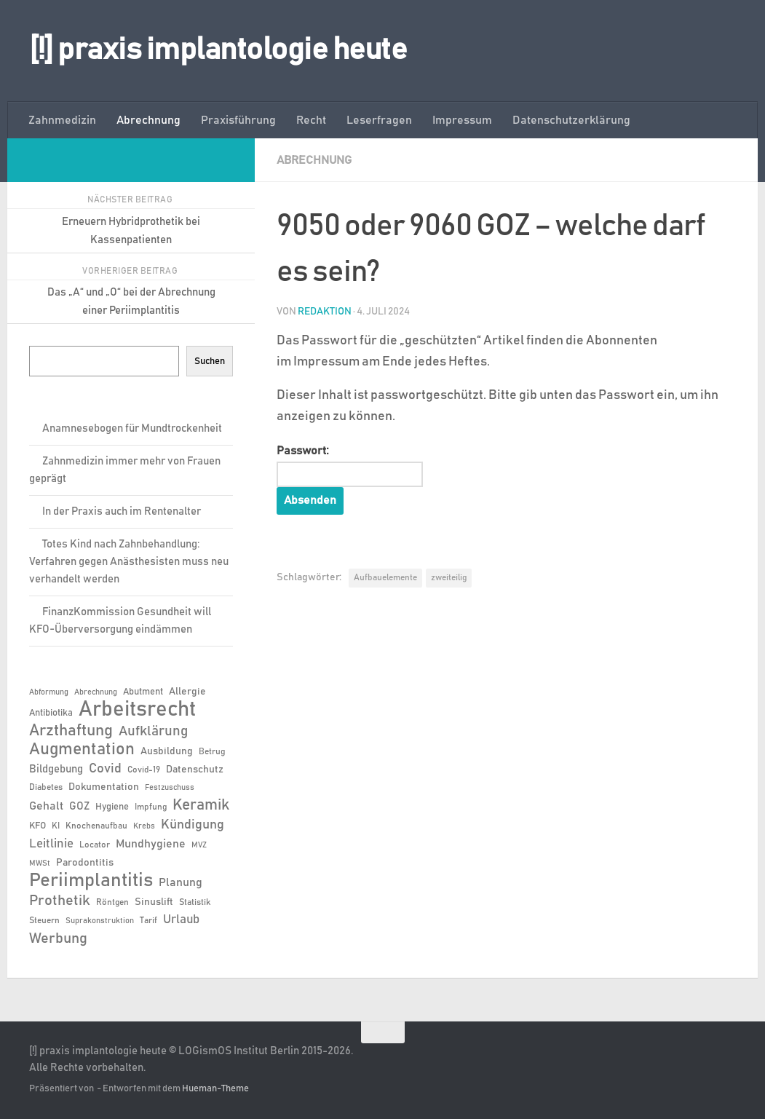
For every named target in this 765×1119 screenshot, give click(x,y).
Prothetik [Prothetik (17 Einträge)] (59, 900)
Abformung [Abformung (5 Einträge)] (48, 692)
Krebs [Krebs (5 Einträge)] (144, 826)
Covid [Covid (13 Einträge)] (105, 768)
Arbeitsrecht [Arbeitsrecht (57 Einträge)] (137, 710)
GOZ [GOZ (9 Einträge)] (79, 806)
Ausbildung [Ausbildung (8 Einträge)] (166, 751)
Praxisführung (238, 120)
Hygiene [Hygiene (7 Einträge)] (112, 807)
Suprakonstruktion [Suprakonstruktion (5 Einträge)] (100, 921)
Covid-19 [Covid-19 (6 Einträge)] (143, 769)
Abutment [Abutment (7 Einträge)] (143, 692)
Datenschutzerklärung (571, 120)
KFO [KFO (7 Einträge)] (37, 826)
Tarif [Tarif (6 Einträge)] (148, 920)
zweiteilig (449, 578)
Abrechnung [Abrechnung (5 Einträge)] (95, 692)
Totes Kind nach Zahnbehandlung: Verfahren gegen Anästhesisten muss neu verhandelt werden (129, 562)
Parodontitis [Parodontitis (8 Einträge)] (85, 863)
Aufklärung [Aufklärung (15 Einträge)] (153, 731)
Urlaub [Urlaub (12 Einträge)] (181, 919)
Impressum (462, 120)
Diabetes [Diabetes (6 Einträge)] (46, 787)
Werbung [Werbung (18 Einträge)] (58, 938)
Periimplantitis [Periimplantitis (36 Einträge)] (91, 881)
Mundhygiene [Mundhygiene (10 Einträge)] (151, 844)
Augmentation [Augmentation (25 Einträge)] (82, 749)
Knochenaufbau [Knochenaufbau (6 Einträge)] (96, 825)
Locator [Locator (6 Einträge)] (94, 844)
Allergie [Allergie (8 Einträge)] (187, 692)
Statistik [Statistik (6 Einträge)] (194, 902)
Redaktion (325, 312)
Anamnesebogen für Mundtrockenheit (132, 428)
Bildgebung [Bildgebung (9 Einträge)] (56, 769)
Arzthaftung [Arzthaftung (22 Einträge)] (71, 730)
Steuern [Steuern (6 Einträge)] (44, 920)
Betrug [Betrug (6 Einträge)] (212, 751)
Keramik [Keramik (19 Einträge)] (201, 805)
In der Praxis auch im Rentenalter (121, 511)
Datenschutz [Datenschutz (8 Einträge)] (194, 769)
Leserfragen (379, 120)
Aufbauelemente (385, 578)
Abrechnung (148, 120)
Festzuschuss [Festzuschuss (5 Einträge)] (169, 787)
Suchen (209, 361)
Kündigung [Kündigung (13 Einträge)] (192, 824)
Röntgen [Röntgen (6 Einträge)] (112, 902)
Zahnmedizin (62, 120)
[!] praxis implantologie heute (218, 50)
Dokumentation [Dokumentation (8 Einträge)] (103, 787)
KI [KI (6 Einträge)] (56, 825)
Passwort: (350, 466)
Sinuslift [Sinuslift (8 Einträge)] (154, 902)
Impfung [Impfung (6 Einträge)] (151, 806)
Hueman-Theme (215, 1089)
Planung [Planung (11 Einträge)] (180, 882)
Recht (311, 120)
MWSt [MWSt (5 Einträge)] (39, 863)
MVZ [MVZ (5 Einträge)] (199, 845)
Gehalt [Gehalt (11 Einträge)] (46, 806)
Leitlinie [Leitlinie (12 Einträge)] (51, 844)
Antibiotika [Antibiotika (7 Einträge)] (51, 713)
